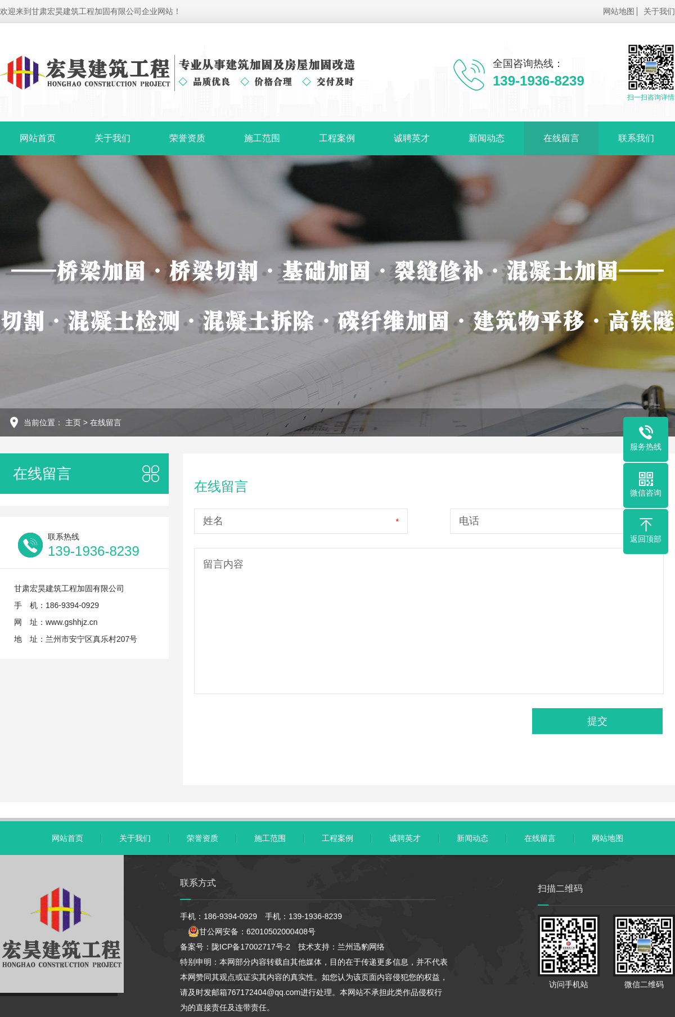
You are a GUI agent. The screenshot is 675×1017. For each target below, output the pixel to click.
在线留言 (561, 138)
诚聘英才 (412, 138)
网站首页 (38, 138)
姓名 (213, 520)
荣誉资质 (187, 138)
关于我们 (659, 11)
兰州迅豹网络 (361, 946)
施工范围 (262, 138)
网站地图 (618, 11)
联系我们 (636, 138)
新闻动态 (487, 138)
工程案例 (337, 138)
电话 (469, 520)
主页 (73, 422)
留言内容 (223, 564)
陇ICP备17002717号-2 (251, 946)
